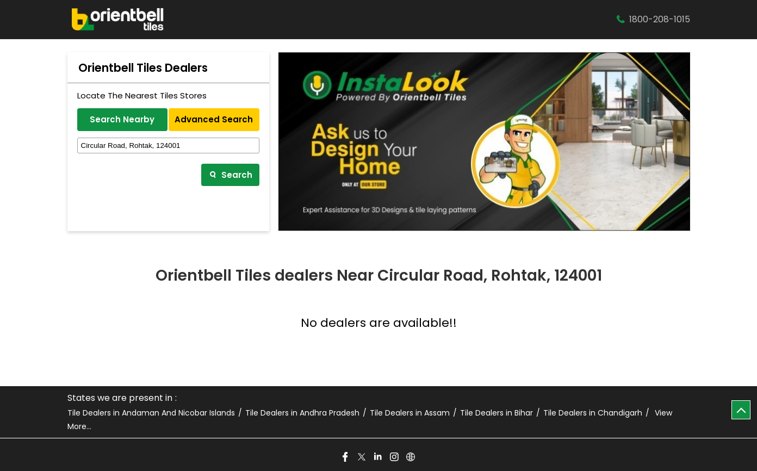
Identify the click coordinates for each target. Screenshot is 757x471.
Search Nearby (122, 119)
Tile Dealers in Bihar (496, 413)
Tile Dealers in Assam (410, 413)
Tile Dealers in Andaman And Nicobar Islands (151, 413)
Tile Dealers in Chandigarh (592, 413)
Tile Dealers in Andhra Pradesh (302, 413)
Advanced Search (214, 119)
